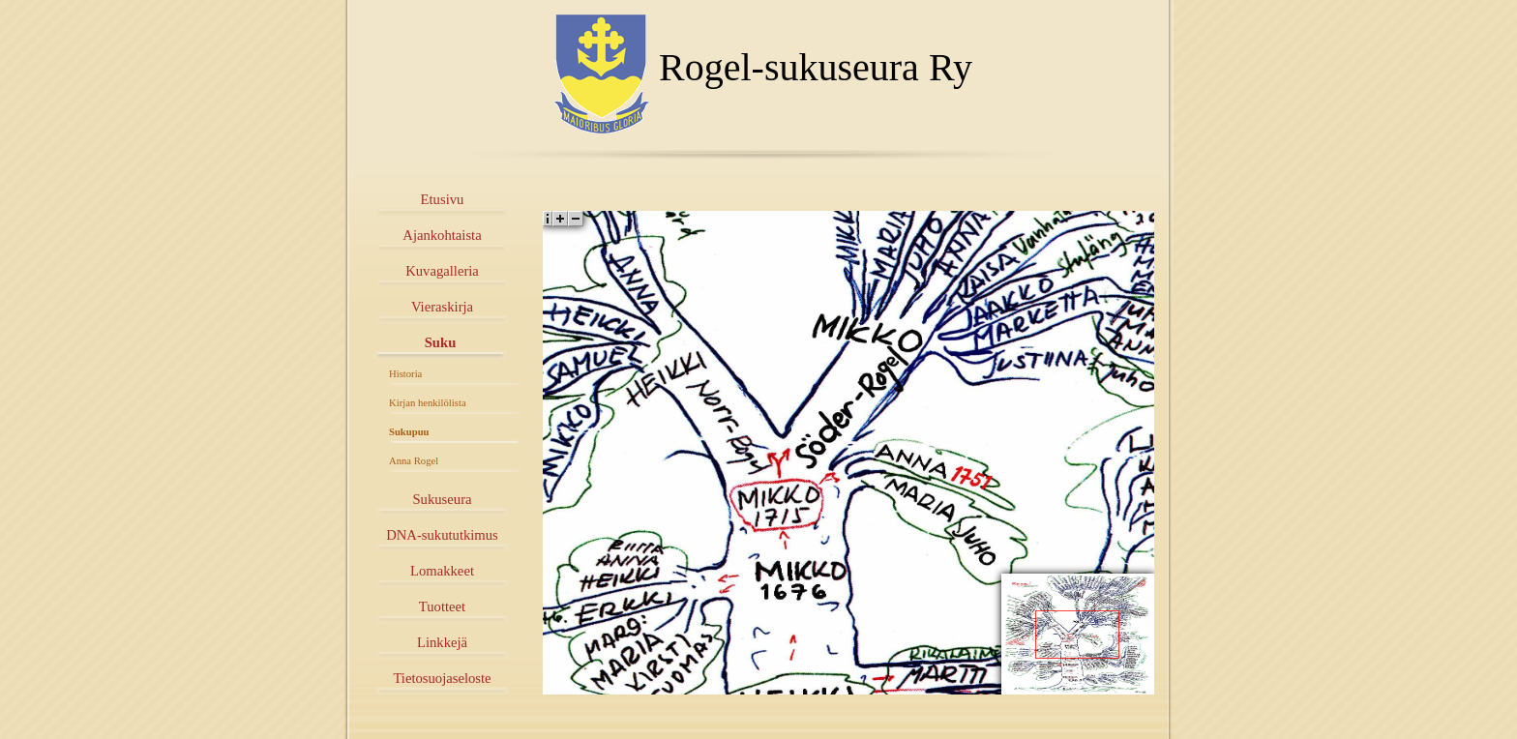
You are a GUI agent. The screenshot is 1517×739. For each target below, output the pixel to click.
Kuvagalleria (442, 271)
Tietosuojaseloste (442, 678)
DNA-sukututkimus (442, 535)
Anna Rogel (413, 461)
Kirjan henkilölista (427, 403)
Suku (441, 342)
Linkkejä (442, 642)
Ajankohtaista (441, 235)
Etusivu (442, 199)
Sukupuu (409, 432)
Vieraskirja (442, 306)
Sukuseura (441, 499)
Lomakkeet (442, 570)
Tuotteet (442, 606)
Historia (405, 374)
